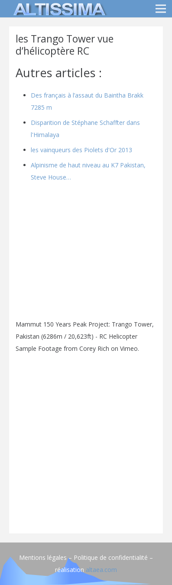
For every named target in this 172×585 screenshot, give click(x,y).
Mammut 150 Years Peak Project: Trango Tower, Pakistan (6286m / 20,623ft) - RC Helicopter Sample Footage (85, 336)
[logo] (58, 8)
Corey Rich (94, 348)
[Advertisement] (86, 441)
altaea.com (101, 569)
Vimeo (129, 348)
